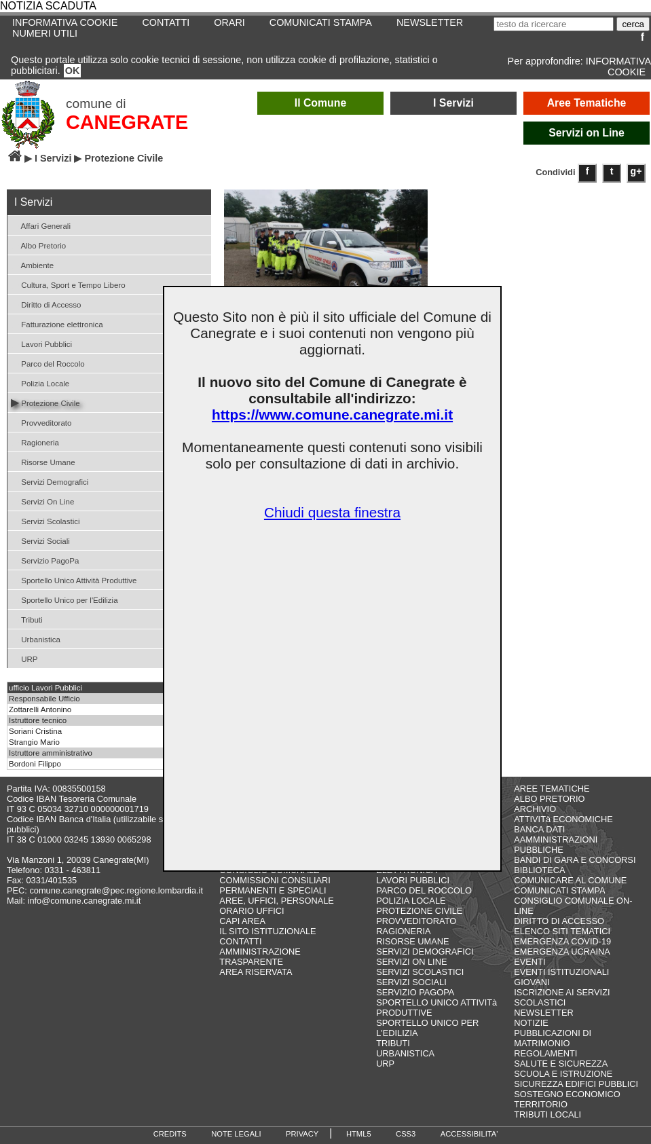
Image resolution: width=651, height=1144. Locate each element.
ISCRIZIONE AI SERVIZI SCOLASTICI (562, 997)
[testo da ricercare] (554, 24)
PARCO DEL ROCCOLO (424, 890)
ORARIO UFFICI (251, 911)
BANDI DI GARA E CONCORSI (574, 860)
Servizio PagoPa (45, 560)
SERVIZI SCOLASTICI (420, 972)
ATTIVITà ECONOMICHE (563, 819)
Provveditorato (41, 422)
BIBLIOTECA (539, 870)
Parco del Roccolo (48, 363)
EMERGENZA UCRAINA (562, 951)
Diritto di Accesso (46, 304)
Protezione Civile (45, 402)
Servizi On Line (42, 500)
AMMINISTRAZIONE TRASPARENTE (259, 956)
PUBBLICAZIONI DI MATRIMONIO (552, 1038)
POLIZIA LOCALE (410, 901)
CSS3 (405, 1134)
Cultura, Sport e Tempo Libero (68, 284)
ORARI (229, 22)
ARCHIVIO (535, 809)
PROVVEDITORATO (416, 921)
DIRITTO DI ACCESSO (559, 921)
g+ (636, 171)
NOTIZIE (531, 1023)
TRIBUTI (393, 1043)
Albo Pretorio (38, 245)
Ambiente (32, 264)
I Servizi (453, 103)
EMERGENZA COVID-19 (562, 941)
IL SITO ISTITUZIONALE (267, 931)
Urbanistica (35, 638)
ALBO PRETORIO (549, 799)
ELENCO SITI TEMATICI (562, 931)
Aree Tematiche (587, 103)
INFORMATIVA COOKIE (618, 66)
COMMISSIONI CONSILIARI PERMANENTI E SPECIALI (275, 885)
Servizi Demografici (49, 481)
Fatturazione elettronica (57, 323)
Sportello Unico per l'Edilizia (64, 599)
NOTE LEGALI (236, 1134)
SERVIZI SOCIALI (411, 982)
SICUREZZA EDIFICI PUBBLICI (576, 1084)
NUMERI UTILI (44, 33)
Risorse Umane (43, 461)
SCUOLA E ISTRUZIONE (563, 1074)
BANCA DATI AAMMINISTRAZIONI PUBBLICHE (555, 839)
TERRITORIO (541, 1104)
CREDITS (170, 1134)
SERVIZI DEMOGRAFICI (424, 951)
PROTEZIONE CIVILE (419, 911)
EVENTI (529, 962)
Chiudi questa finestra (332, 512)
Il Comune (321, 103)
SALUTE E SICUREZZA (561, 1063)
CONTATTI (165, 22)
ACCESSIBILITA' (469, 1134)
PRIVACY (302, 1134)
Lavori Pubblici (41, 343)
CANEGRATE (127, 122)
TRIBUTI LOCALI (547, 1114)
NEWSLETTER (429, 22)
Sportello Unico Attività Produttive (73, 579)
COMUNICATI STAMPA (320, 22)
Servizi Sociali (40, 540)
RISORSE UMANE (412, 941)
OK (72, 70)
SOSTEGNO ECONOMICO (567, 1094)
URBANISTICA (405, 1053)
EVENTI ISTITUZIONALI (561, 972)
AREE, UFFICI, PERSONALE (276, 901)
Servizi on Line (586, 133)
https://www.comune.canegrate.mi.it (332, 414)
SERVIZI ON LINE (411, 962)
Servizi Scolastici (45, 520)
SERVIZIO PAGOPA (415, 992)
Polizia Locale (40, 382)
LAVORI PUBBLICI (412, 880)
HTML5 (358, 1134)
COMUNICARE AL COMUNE (570, 880)
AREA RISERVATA (255, 972)
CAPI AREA (242, 921)
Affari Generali (41, 225)
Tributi (27, 619)
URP (24, 658)
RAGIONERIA (403, 931)
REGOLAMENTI (545, 1053)
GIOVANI (531, 982)
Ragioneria (35, 441)
